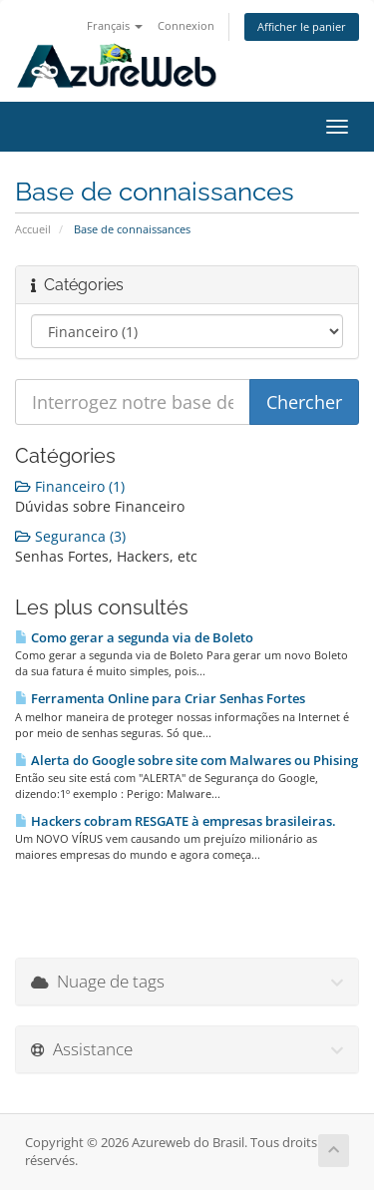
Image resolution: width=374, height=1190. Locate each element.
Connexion (186, 25)
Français (115, 25)
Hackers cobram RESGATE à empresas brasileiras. (175, 821)
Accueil (33, 228)
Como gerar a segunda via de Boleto (134, 637)
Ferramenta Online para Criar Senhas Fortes (160, 698)
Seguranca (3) (70, 536)
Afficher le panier (301, 26)
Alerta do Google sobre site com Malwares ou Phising (186, 760)
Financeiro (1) (70, 486)
